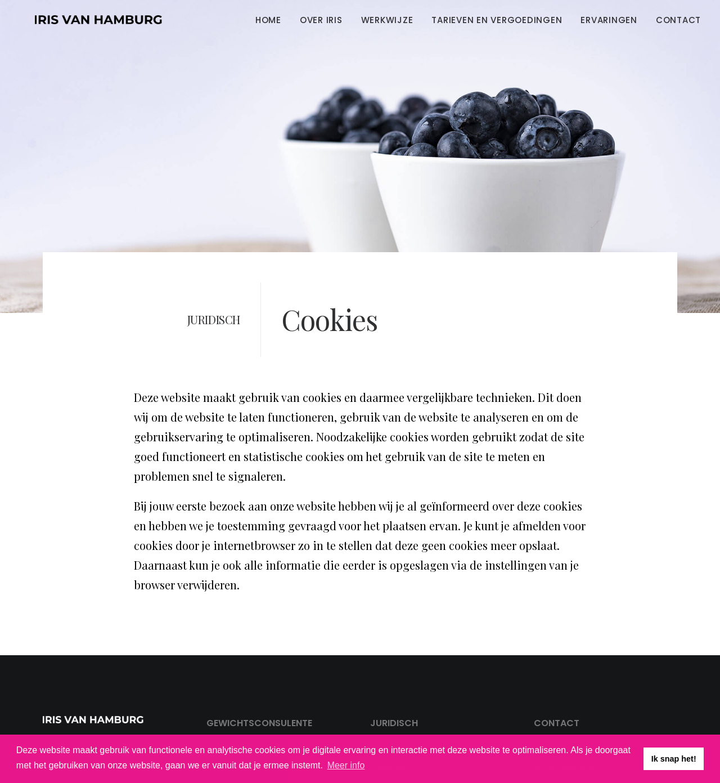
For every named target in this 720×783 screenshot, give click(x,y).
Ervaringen (608, 20)
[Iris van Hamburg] (82, 19)
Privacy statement (411, 706)
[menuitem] (272, 19)
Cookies (387, 724)
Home (268, 20)
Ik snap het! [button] (673, 758)
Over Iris (321, 20)
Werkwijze (387, 20)
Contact (678, 20)
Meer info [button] (346, 765)
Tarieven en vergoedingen (496, 20)
